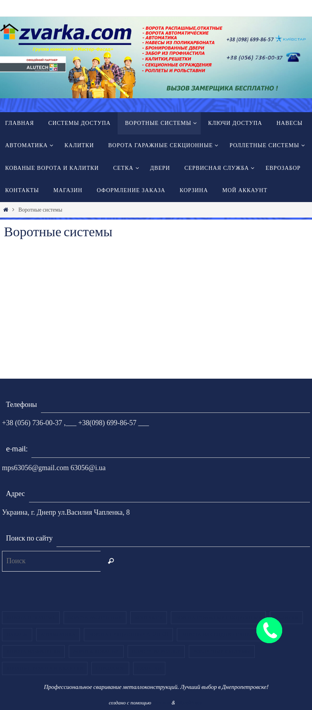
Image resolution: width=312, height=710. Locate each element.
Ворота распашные (95, 618)
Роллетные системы (221, 651)
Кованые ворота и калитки (44, 668)
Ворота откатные (30, 618)
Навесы (17, 634)
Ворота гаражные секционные (218, 618)
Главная (149, 668)
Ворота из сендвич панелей (220, 634)
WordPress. (189, 702)
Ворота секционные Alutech (128, 634)
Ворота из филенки (33, 651)
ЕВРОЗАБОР (110, 668)
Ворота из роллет (156, 651)
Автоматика (58, 634)
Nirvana (161, 702)
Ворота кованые (96, 651)
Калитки (286, 618)
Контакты (149, 618)
